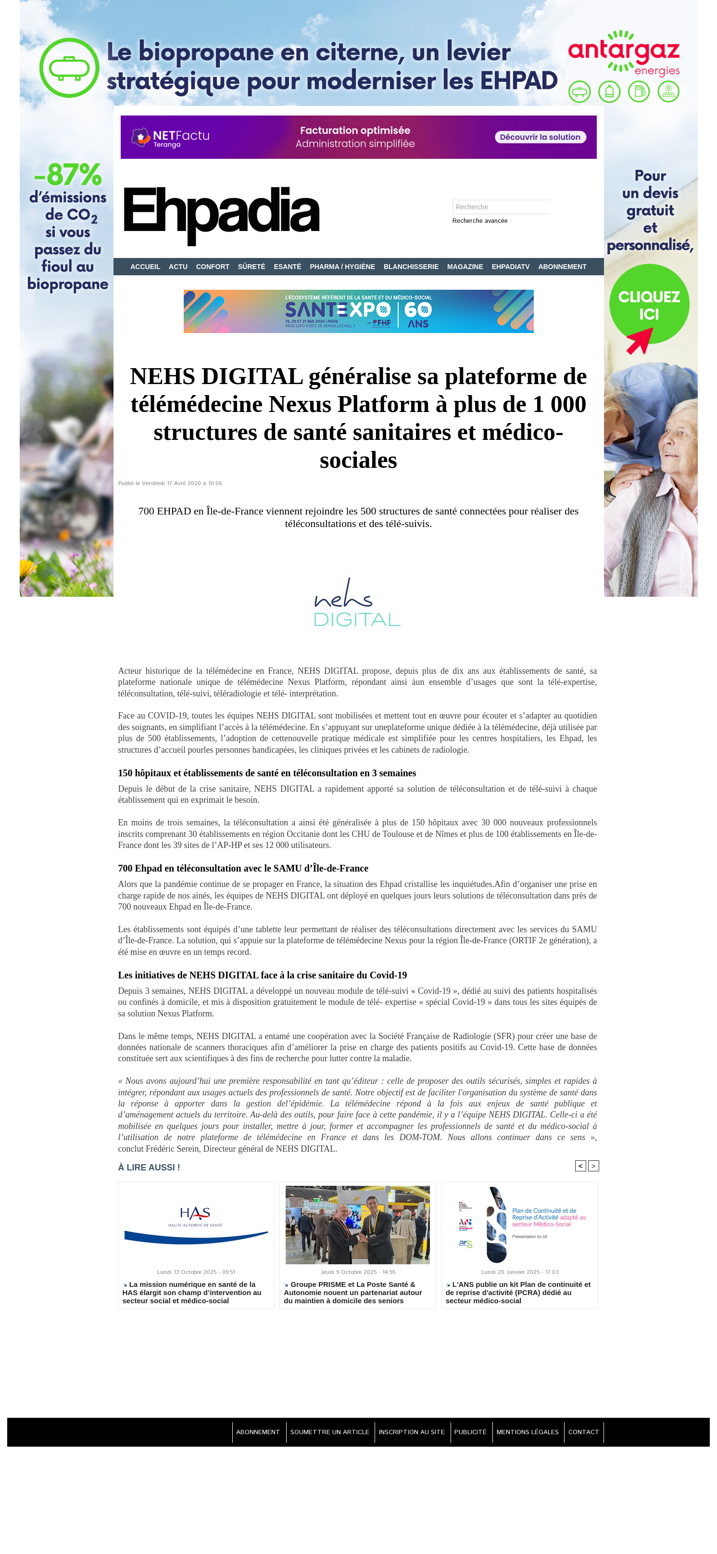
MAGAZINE (466, 266)
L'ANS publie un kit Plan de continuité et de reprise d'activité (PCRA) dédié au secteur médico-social (518, 1294)
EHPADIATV (512, 266)
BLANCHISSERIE (412, 266)
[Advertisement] (359, 1365)
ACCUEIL (146, 266)
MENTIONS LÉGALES (523, 1433)
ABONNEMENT (562, 266)
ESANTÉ (288, 266)
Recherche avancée (480, 221)
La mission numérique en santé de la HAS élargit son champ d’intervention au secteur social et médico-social (192, 1294)
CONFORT (213, 266)
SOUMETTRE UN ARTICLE (313, 1433)
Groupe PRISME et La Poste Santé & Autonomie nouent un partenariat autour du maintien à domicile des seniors (353, 1294)
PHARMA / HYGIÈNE (343, 266)
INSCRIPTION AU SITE (400, 1433)
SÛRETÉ (252, 266)
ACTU (179, 266)
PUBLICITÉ (462, 1433)
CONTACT (582, 1433)
